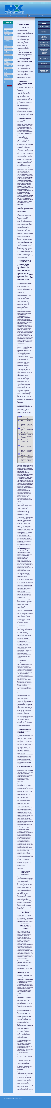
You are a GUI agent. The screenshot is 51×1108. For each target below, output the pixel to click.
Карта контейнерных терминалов (44, 58)
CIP (19, 428)
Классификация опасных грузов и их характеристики (44, 44)
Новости (44, 23)
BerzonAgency (8, 1098)
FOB (19, 450)
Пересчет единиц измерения (44, 70)
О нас (5, 16)
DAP (19, 440)
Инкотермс (44, 63)
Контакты (44, 16)
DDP (19, 445)
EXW (19, 417)
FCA (19, 420)
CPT (19, 424)
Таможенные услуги (34, 16)
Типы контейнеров (44, 26)
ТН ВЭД (44, 66)
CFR (19, 454)
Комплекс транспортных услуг (18, 16)
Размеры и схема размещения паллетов (44, 31)
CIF (19, 457)
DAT (19, 434)
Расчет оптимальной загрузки (44, 37)
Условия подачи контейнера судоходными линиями (44, 51)
